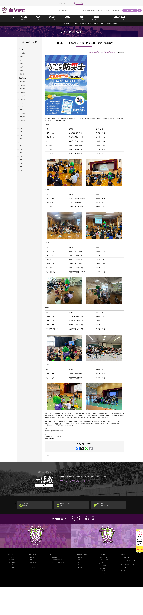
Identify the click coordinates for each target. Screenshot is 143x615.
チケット (121, 582)
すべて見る (24, 53)
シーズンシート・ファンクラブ (100, 10)
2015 (22, 202)
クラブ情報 (86, 10)
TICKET (38, 18)
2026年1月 (23, 114)
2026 (22, 151)
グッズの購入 (107, 528)
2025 (22, 156)
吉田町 (22, 77)
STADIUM (52, 18)
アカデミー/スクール (81, 582)
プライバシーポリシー (125, 595)
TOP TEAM (24, 18)
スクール (79, 595)
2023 (22, 165)
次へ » (120, 479)
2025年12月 (24, 119)
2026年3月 (23, 104)
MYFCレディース (33, 582)
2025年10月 (24, 128)
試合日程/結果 (13, 590)
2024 (22, 160)
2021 (22, 174)
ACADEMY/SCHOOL (118, 18)
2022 (22, 170)
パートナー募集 (79, 3)
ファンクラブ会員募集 (29, 528)
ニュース (11, 585)
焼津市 (22, 63)
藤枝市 (84, 23)
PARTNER (67, 18)
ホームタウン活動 (76, 23)
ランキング (12, 595)
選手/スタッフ (13, 588)
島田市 (22, 67)
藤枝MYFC (67, 23)
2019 (22, 184)
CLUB (81, 18)
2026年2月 (23, 109)
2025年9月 (23, 133)
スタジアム (52, 582)
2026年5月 (23, 95)
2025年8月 (23, 137)
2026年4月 (23, 100)
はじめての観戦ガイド (56, 588)
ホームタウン (103, 598)
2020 (22, 179)
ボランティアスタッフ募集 (69, 528)
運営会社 (102, 596)
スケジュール (13, 593)
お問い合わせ (115, 10)
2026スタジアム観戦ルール (57, 590)
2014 (22, 207)
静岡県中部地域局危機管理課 (54, 451)
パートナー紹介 (104, 585)
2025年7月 (23, 142)
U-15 (78, 593)
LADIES (96, 18)
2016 (22, 198)
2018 (22, 188)
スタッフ (79, 588)
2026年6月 (23, 90)
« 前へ (49, 479)
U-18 (78, 590)
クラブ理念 (103, 601)
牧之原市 (23, 72)
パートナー (101, 582)
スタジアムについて (55, 585)
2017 (22, 193)
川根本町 (23, 81)
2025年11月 (24, 123)
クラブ (100, 591)
